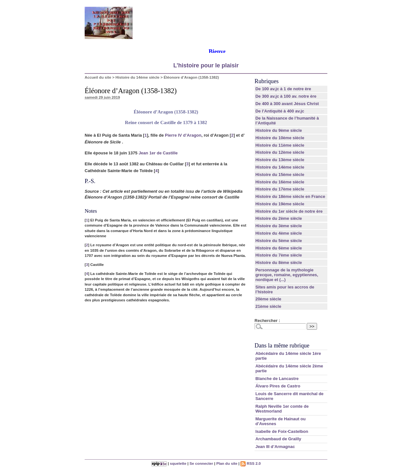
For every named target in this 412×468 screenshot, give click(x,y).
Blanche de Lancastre (276, 378)
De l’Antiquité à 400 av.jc (279, 111)
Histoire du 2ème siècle (278, 218)
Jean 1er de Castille (158, 153)
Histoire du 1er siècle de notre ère (289, 211)
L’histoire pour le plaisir (206, 65)
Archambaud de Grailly (278, 438)
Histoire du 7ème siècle (278, 255)
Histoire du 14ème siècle (137, 77)
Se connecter (201, 463)
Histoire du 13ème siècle (279, 159)
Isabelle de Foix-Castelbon (281, 431)
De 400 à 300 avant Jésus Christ (287, 103)
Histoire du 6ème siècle (278, 248)
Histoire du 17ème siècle (279, 189)
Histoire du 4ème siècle (278, 233)
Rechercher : (267, 320)
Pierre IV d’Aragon (183, 135)
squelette (178, 463)
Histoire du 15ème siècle (279, 174)
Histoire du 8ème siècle (278, 262)
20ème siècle (268, 299)
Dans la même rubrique (282, 345)
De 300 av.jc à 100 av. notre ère (285, 96)
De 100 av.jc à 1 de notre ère (283, 88)
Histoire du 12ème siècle (279, 152)
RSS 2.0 (250, 463)
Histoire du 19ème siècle (279, 203)
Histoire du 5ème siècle (278, 240)
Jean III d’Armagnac (275, 446)
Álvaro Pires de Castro (277, 386)
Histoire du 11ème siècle (279, 145)
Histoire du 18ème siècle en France (290, 196)
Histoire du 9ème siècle (278, 130)
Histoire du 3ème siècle (278, 225)
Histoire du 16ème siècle (279, 182)
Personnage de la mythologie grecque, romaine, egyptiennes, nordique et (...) (286, 275)
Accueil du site (98, 77)
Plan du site (227, 463)
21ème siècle (268, 306)
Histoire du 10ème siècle (279, 137)
